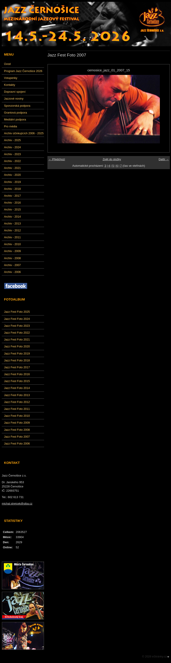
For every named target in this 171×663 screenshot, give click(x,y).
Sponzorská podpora (17, 105)
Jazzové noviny (14, 98)
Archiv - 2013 (12, 223)
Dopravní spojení (15, 91)
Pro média (10, 126)
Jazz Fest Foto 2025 (17, 311)
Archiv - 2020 (12, 174)
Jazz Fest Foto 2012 (17, 402)
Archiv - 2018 (12, 188)
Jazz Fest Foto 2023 (17, 325)
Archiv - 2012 (12, 230)
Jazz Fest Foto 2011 (17, 409)
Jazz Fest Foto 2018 (17, 360)
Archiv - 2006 (12, 272)
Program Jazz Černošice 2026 (23, 71)
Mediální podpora (15, 119)
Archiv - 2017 (12, 195)
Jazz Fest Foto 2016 (17, 374)
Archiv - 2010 (12, 244)
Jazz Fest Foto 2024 (17, 318)
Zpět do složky (112, 159)
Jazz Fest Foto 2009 (17, 422)
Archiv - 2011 (12, 237)
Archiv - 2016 (12, 202)
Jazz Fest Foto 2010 (17, 415)
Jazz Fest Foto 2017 (17, 367)
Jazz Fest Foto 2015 (17, 381)
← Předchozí (57, 159)
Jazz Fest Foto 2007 (17, 436)
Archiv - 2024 (12, 147)
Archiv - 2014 (12, 216)
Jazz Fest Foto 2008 (17, 429)
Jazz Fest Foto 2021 (17, 339)
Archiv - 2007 (12, 265)
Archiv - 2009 (12, 251)
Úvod (7, 64)
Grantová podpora (15, 112)
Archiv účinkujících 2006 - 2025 (24, 133)
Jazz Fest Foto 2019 (17, 353)
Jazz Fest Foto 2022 (17, 332)
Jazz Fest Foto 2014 (17, 388)
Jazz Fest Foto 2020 (17, 346)
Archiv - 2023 (12, 154)
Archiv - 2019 (12, 182)
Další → (164, 159)
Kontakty (9, 84)
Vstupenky (10, 78)
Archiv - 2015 (12, 209)
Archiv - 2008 (12, 258)
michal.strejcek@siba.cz (17, 503)
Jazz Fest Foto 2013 (17, 395)
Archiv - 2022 (12, 161)
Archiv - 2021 (12, 168)
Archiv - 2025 (12, 140)
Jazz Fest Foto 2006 (17, 443)
